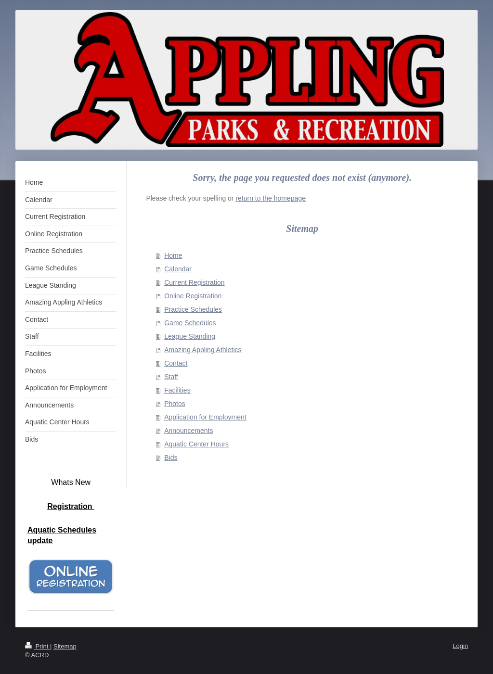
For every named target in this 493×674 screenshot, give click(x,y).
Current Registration (194, 282)
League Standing (189, 336)
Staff (171, 377)
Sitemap (65, 646)
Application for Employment (205, 417)
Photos (174, 403)
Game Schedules (190, 323)
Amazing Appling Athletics (202, 350)
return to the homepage (270, 198)
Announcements (188, 430)
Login (460, 645)
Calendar (178, 269)
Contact (175, 363)
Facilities (177, 390)
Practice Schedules (193, 309)
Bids (170, 457)
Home (173, 255)
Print (37, 646)
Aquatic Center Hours (196, 444)
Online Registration (192, 296)
